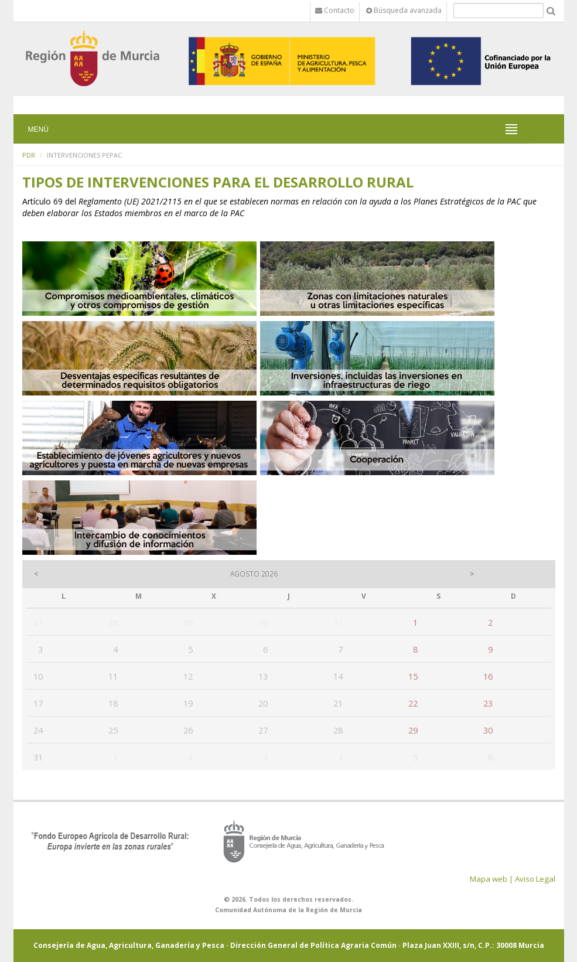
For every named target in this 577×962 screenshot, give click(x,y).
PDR (28, 155)
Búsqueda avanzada (404, 10)
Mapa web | (491, 879)
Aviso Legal (535, 879)
